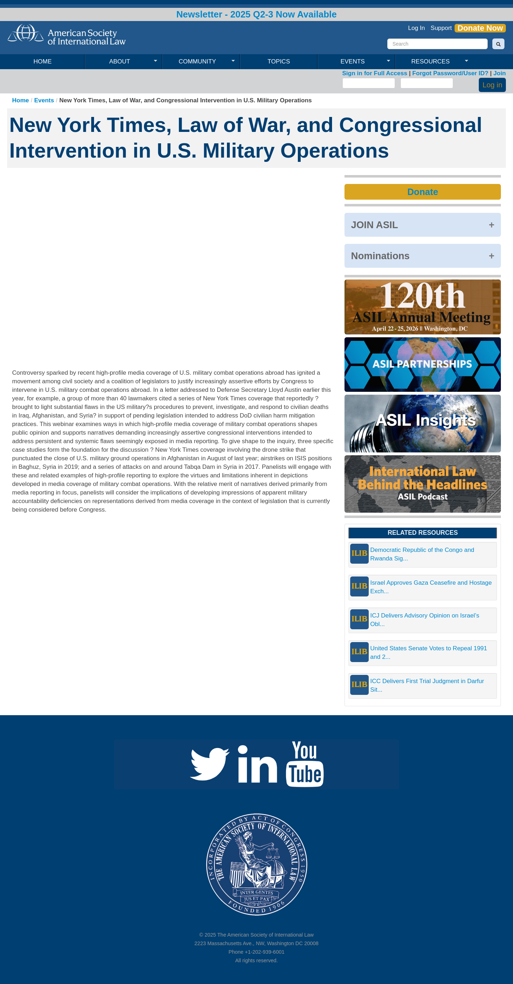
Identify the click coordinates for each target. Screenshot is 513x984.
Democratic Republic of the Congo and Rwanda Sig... (422, 554)
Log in (492, 85)
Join (499, 73)
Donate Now (480, 28)
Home (42, 61)
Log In (416, 28)
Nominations (380, 255)
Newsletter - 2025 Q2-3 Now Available (256, 14)
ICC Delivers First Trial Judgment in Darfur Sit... (427, 685)
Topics (279, 61)
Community (198, 61)
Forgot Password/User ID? (450, 73)
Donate (422, 192)
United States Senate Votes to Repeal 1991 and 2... (428, 652)
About (121, 61)
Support (441, 28)
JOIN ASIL (374, 224)
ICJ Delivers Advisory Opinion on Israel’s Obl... (424, 619)
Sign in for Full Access (375, 73)
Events (354, 61)
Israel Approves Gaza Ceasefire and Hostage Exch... (431, 587)
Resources (431, 61)
